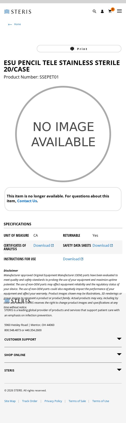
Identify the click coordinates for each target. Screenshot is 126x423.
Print (82, 49)
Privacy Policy (53, 401)
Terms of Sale (77, 401)
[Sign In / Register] (102, 11)
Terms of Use (100, 401)
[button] (97, 16)
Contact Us (27, 200)
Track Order (30, 401)
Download (43, 246)
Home (17, 24)
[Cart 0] (110, 11)
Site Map (10, 401)
